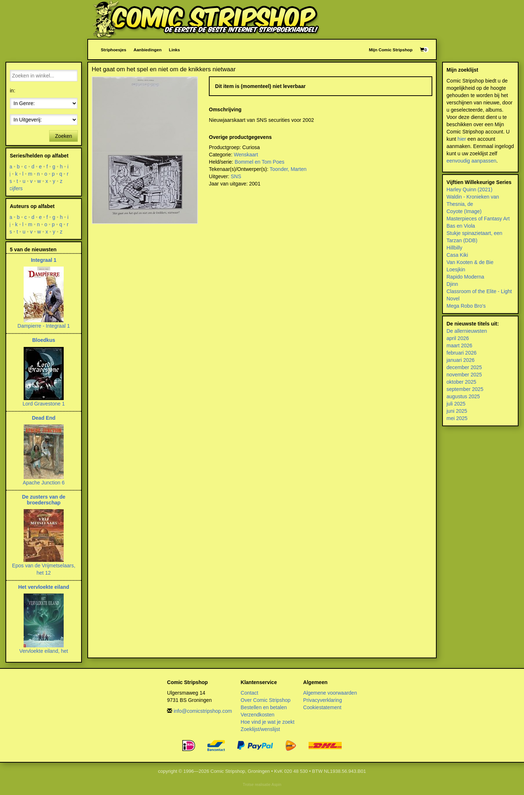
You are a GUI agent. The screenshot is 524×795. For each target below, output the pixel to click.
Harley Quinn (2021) (469, 189)
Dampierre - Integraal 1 (43, 326)
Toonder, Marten (288, 169)
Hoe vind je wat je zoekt (267, 722)
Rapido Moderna (465, 277)
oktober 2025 (461, 382)
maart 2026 (459, 345)
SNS (236, 176)
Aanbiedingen (148, 49)
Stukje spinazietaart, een (474, 233)
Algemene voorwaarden (330, 693)
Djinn (452, 284)
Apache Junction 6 (43, 483)
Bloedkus (43, 340)
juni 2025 (456, 411)
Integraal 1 (43, 260)
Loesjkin (455, 269)
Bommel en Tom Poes (260, 162)
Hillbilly (454, 248)
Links (174, 49)
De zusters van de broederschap (43, 499)
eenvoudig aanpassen (471, 161)
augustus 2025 (463, 396)
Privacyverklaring (322, 700)
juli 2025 (455, 404)
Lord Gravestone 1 (44, 404)
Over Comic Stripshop (265, 700)
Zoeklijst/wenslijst (260, 729)
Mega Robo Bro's (466, 306)
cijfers (16, 188)
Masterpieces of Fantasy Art (478, 218)
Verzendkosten (257, 715)
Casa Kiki (457, 255)
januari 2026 (460, 360)
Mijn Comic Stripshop (391, 49)
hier (461, 139)
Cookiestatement (322, 707)
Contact (249, 693)
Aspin (276, 784)
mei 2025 (457, 418)
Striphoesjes (113, 49)
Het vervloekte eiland (43, 587)
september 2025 (464, 389)
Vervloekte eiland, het (43, 651)
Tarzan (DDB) (461, 240)
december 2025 (464, 367)
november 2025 (464, 374)
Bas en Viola (460, 226)
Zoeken (63, 136)
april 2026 (457, 338)
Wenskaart (246, 154)
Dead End (44, 418)
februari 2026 (461, 353)
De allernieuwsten (466, 331)
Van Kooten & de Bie (469, 262)
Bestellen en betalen (264, 707)
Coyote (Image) (463, 211)
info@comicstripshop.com (203, 711)
